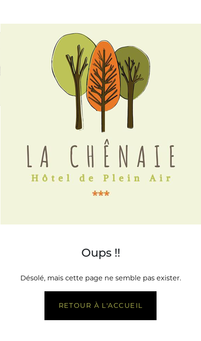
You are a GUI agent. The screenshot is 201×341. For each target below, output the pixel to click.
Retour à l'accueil (101, 305)
